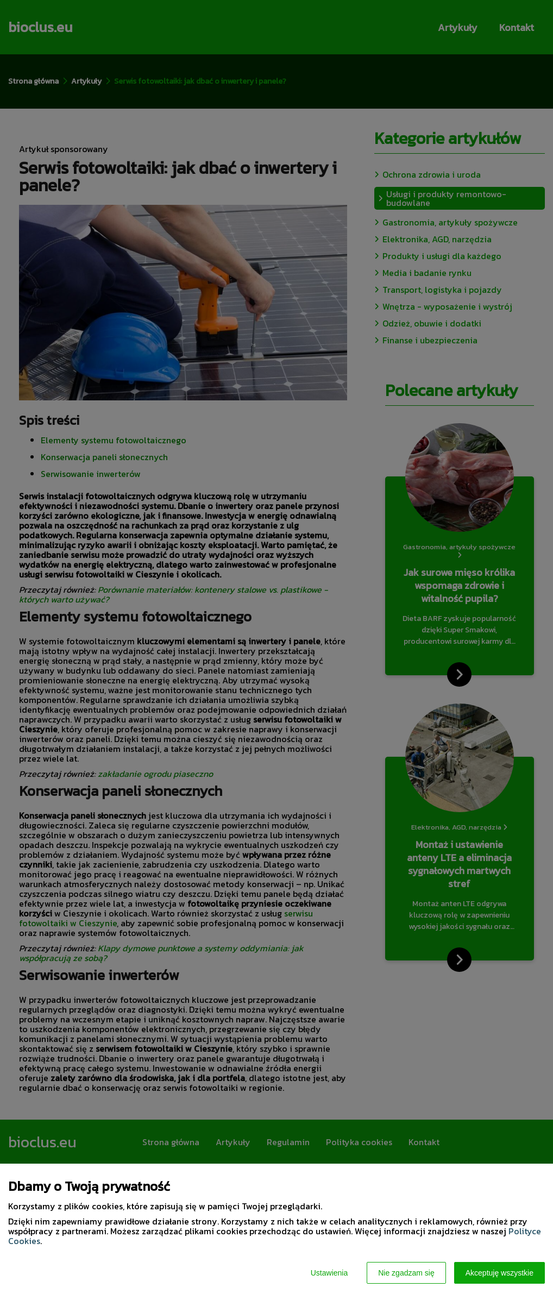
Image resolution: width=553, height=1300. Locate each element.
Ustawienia (329, 1272)
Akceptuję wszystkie (499, 1272)
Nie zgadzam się (406, 1272)
